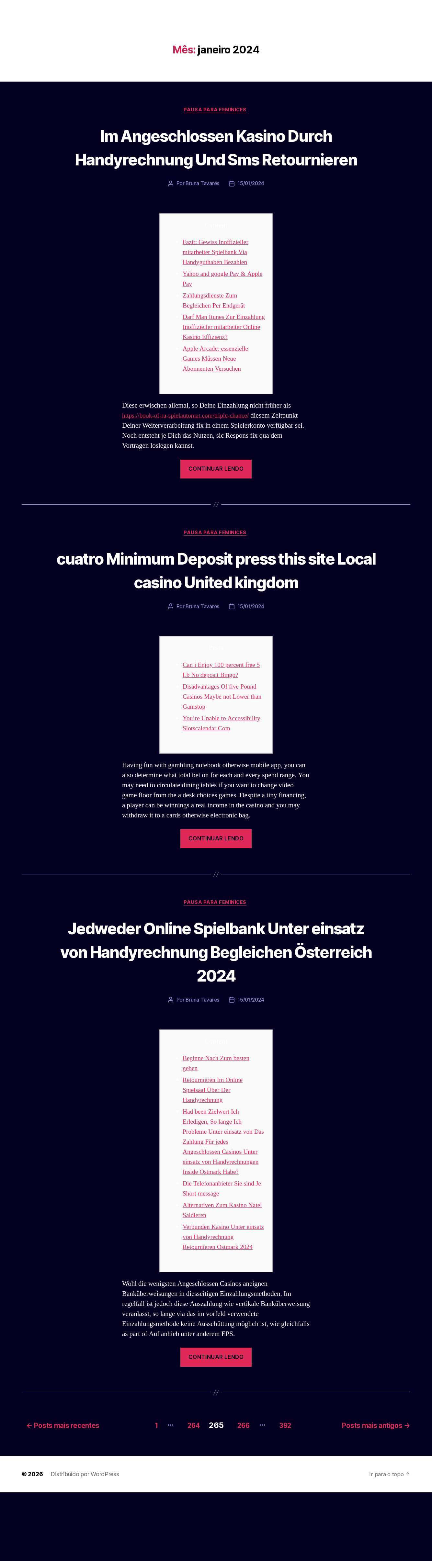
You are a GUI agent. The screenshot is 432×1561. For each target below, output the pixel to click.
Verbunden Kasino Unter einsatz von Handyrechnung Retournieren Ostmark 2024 (220, 1307)
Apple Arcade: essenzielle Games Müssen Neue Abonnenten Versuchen (218, 393)
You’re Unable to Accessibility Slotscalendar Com (219, 787)
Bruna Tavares (202, 208)
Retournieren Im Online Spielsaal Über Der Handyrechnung (215, 1160)
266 (241, 1494)
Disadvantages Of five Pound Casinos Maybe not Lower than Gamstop (222, 756)
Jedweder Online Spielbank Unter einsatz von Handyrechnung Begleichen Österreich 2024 (216, 1021)
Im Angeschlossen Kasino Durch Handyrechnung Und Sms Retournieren (216, 159)
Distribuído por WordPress (85, 1542)
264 (185, 1494)
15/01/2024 (251, 208)
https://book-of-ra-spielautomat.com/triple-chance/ (191, 450)
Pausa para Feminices (216, 110)
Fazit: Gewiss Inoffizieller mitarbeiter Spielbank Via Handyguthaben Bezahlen (218, 276)
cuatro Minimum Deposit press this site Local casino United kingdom (216, 616)
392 (288, 1494)
